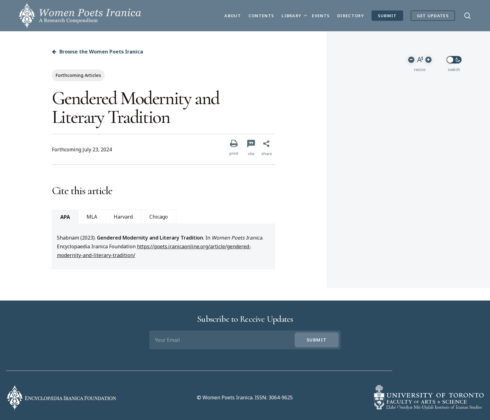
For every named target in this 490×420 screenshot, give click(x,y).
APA (65, 217)
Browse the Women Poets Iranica (97, 51)
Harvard (123, 216)
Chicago (158, 216)
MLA (92, 216)
